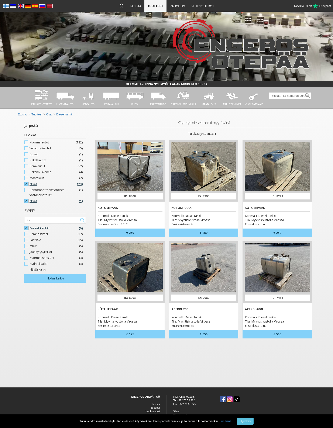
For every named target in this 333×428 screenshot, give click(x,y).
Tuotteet (155, 6)
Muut (56, 245)
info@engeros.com (184, 396)
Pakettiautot (56, 160)
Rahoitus (177, 6)
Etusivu (23, 114)
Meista (135, 6)
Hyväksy (245, 421)
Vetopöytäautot (56, 148)
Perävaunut (56, 166)
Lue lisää (225, 421)
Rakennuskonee (56, 172)
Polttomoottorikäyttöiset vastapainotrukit (56, 192)
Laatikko (56, 240)
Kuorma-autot (56, 142)
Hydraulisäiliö (56, 263)
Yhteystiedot (202, 6)
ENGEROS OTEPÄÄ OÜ (145, 396)
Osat (49, 114)
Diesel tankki (64, 114)
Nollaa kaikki (55, 278)
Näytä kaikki (38, 269)
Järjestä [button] (31, 125)
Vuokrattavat (153, 411)
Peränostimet (56, 234)
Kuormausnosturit (56, 257)
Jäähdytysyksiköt (56, 251)
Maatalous (56, 178)
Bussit (56, 154)
